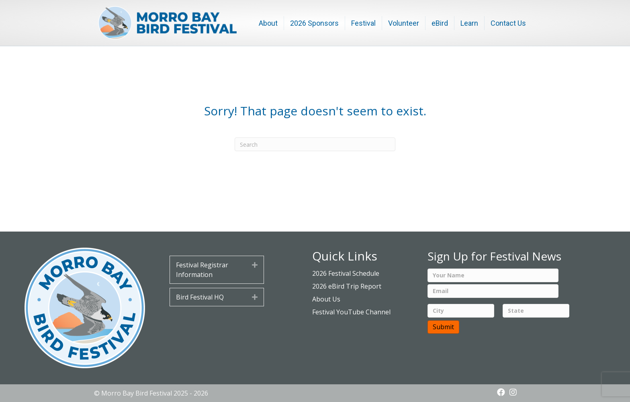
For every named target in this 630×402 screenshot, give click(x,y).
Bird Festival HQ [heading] (200, 297)
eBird (440, 23)
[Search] (315, 144)
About (268, 23)
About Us (326, 299)
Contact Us (508, 23)
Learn (469, 23)
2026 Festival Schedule (345, 273)
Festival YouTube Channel (351, 312)
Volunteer (403, 23)
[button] (255, 265)
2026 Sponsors (314, 23)
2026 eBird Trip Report (346, 286)
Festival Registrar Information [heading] (202, 269)
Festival (363, 23)
